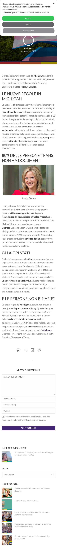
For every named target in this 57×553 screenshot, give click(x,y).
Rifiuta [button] (28, 24)
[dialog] (28, 18)
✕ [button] (53, 3)
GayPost (29, 48)
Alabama (47, 330)
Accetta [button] (28, 18)
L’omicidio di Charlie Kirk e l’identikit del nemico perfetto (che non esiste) (32, 513)
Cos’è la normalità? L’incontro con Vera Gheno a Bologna (32, 490)
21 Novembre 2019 (28, 51)
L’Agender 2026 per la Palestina (26, 501)
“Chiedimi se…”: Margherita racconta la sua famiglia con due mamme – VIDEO (34, 454)
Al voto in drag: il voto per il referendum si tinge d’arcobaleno (32, 537)
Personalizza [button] (28, 31)
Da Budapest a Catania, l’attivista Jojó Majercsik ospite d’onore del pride (33, 525)
